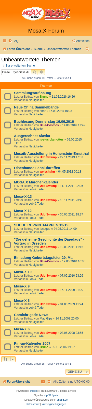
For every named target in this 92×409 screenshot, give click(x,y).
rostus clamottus (52, 139)
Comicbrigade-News (31, 315)
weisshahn (47, 171)
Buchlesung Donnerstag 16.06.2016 (44, 122)
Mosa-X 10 (23, 272)
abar (43, 111)
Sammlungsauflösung (32, 93)
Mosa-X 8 (22, 300)
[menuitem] (13, 41)
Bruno (44, 96)
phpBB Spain (50, 395)
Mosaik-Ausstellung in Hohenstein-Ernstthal (51, 154)
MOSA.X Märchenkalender (36, 182)
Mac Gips (46, 318)
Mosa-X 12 (23, 211)
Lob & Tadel (36, 189)
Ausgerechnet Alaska (32, 136)
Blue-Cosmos (49, 125)
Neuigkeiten (36, 100)
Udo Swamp (48, 157)
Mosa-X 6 (22, 329)
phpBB (33, 391)
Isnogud (45, 229)
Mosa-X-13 (23, 196)
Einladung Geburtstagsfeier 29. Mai (44, 258)
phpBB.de (62, 399)
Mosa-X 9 (22, 286)
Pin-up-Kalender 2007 (32, 343)
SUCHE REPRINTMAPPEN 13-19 (41, 225)
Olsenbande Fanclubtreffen (37, 168)
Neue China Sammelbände (36, 107)
